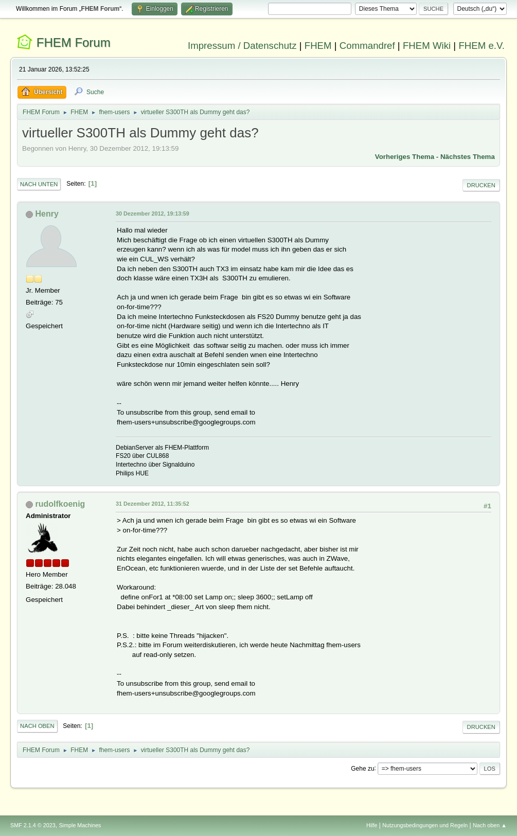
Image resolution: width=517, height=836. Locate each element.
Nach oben (37, 726)
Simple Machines (80, 825)
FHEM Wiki (427, 45)
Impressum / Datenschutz (242, 45)
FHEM (318, 45)
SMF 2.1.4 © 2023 (33, 825)
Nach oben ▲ (490, 825)
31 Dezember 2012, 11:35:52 (152, 504)
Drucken (481, 185)
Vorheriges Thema (404, 157)
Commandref (367, 45)
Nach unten (39, 184)
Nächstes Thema (467, 157)
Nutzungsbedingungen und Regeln (425, 825)
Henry (47, 213)
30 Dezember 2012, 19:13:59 (152, 213)
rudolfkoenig (60, 504)
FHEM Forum (74, 42)
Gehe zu (362, 768)
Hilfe (372, 825)
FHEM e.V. (481, 45)
